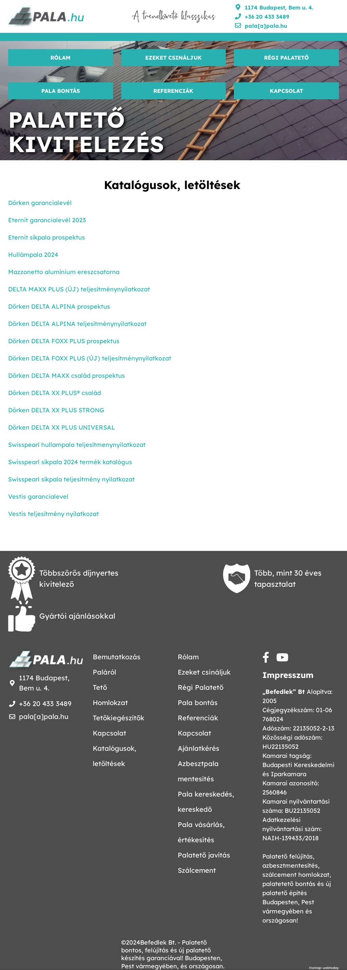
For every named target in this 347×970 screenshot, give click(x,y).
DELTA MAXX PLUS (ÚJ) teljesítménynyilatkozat (79, 289)
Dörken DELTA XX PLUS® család (54, 393)
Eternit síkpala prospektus (46, 237)
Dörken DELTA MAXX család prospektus (66, 375)
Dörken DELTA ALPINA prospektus (59, 306)
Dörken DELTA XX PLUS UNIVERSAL (61, 427)
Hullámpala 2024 (33, 255)
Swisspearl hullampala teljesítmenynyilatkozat (77, 445)
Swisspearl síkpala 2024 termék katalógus (70, 462)
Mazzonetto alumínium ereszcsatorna (64, 272)
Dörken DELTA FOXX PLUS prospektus (64, 341)
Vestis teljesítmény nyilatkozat (53, 514)
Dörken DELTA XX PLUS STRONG (56, 410)
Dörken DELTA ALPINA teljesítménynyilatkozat (77, 324)
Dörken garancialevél (40, 203)
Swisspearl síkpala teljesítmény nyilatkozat (71, 479)
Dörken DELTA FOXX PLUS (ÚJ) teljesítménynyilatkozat (89, 358)
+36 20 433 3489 (267, 16)
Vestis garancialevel (38, 496)
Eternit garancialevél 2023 (47, 220)
